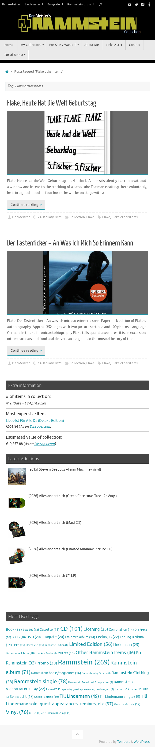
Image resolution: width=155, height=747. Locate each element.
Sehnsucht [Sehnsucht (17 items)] (22, 696)
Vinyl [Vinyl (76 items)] (17, 712)
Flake (90, 217)
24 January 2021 (50, 217)
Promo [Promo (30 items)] (47, 663)
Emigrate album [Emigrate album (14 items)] (80, 637)
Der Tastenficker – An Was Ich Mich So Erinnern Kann (70, 243)
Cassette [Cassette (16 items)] (50, 629)
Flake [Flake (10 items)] (19, 645)
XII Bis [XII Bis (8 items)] (34, 713)
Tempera (123, 742)
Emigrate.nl (55, 4)
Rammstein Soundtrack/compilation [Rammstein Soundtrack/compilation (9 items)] (90, 682)
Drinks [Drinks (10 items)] (19, 637)
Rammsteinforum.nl (80, 4)
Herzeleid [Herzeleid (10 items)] (35, 645)
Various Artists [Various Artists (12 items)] (127, 704)
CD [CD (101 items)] (71, 628)
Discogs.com (40, 426)
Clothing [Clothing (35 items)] (95, 629)
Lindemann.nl (34, 4)
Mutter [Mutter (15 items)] (66, 653)
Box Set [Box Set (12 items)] (31, 630)
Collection (77, 217)
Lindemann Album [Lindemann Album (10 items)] (20, 653)
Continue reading (27, 205)
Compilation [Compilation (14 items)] (121, 630)
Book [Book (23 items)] (14, 629)
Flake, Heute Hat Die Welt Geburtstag (51, 103)
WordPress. (142, 742)
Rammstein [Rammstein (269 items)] (84, 662)
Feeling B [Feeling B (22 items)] (107, 637)
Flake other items (125, 217)
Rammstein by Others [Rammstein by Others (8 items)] (96, 673)
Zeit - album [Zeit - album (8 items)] (50, 713)
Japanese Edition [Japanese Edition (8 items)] (56, 645)
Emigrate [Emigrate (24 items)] (53, 636)
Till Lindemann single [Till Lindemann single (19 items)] (120, 696)
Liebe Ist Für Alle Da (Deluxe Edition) (35, 421)
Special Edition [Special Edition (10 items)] (46, 697)
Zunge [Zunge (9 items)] (64, 713)
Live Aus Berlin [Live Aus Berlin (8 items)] (46, 653)
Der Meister (21, 217)
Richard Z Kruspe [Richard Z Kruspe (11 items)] (129, 689)
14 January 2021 (50, 363)
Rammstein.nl (11, 4)
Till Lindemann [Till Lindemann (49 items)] (79, 696)
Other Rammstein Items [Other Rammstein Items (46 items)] (105, 653)
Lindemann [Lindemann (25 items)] (126, 644)
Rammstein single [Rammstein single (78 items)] (41, 681)
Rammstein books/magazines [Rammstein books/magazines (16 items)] (56, 673)
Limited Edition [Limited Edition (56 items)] (91, 644)
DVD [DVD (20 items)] (33, 637)
